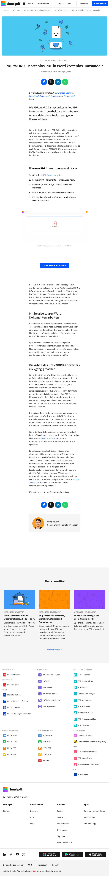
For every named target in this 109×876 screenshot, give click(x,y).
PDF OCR (46, 760)
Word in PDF (47, 735)
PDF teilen (47, 681)
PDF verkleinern (13, 675)
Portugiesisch (69, 96)
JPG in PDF (47, 754)
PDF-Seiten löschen (50, 694)
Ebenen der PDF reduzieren (88, 764)
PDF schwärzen (84, 706)
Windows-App (90, 823)
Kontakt (55, 865)
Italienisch (55, 96)
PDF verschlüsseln (85, 758)
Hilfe (32, 817)
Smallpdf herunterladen (94, 811)
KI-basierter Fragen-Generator (19, 714)
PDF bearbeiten (84, 675)
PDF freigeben (83, 725)
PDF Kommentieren (85, 681)
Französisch (34, 96)
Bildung (6, 811)
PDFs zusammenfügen (51, 675)
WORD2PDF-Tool (48, 438)
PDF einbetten (63, 823)
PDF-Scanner (83, 774)
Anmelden (84, 3)
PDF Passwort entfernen (87, 752)
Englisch (61, 92)
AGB (30, 864)
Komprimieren (43, 3)
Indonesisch (45, 96)
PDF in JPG (11, 754)
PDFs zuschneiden (85, 700)
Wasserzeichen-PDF (85, 713)
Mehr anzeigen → (54, 649)
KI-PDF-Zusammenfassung (17, 701)
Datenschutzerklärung (13, 864)
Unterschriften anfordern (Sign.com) (92, 742)
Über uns (34, 811)
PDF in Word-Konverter (51, 175)
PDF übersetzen (13, 707)
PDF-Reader (82, 687)
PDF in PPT (11, 748)
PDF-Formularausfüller (87, 719)
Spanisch (69, 92)
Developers (62, 830)
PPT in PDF (47, 748)
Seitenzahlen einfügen (86, 694)
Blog (32, 823)
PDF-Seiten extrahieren (51, 700)
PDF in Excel (12, 742)
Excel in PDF (47, 742)
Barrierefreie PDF (64, 842)
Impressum (42, 864)
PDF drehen (47, 687)
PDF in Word (12, 735)
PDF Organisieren (49, 706)
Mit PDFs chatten (13, 695)
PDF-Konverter (13, 685)
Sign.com (61, 836)
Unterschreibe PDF (85, 735)
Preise (60, 811)
